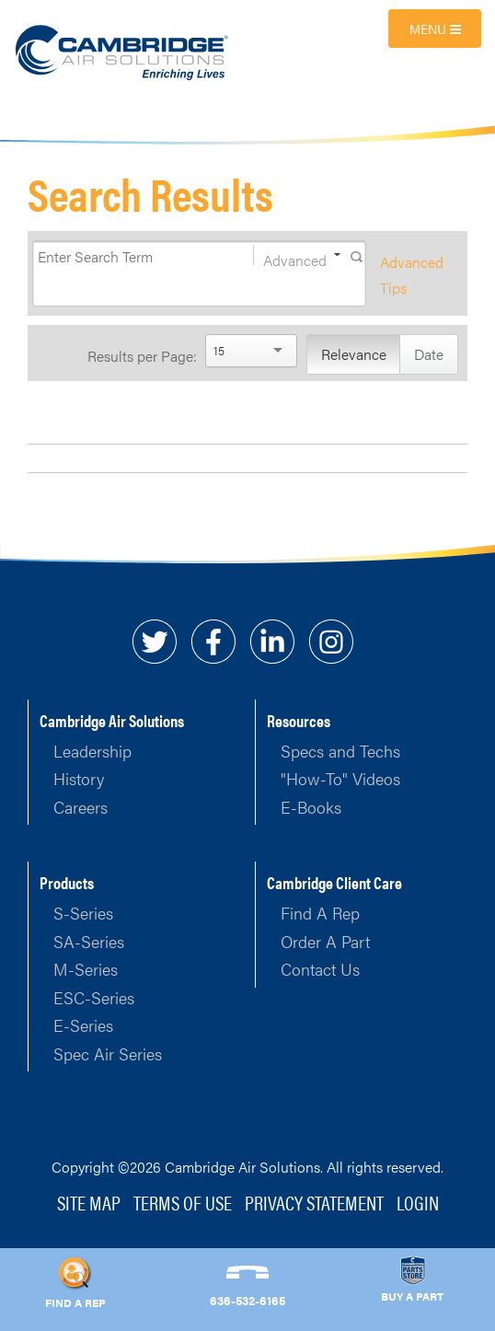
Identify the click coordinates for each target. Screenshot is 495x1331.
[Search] (125, 257)
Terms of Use (182, 1201)
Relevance (353, 354)
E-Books (311, 806)
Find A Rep (320, 912)
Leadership (92, 750)
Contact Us (320, 968)
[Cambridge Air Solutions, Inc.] (124, 51)
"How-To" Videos (340, 778)
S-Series (83, 912)
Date (428, 354)
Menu (435, 28)
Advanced (295, 257)
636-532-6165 (247, 1300)
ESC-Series (93, 997)
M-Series (85, 968)
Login (418, 1201)
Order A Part (325, 941)
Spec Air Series (107, 1053)
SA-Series (88, 941)
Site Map (89, 1201)
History (78, 778)
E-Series (83, 1024)
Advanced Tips (411, 274)
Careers (80, 806)
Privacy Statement (314, 1201)
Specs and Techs (340, 750)
